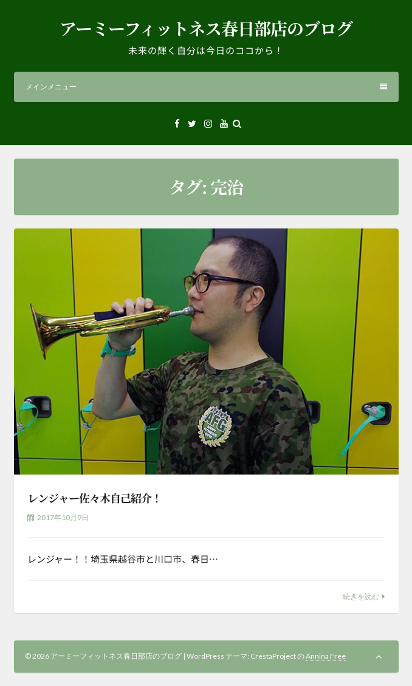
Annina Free (326, 655)
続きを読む (361, 596)
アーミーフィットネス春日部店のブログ (206, 28)
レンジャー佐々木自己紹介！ (94, 498)
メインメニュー (206, 86)
